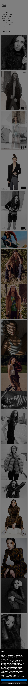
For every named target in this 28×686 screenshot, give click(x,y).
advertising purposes (5, 667)
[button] (26, 651)
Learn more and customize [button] (14, 683)
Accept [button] (14, 680)
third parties (3, 661)
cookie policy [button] (5, 659)
